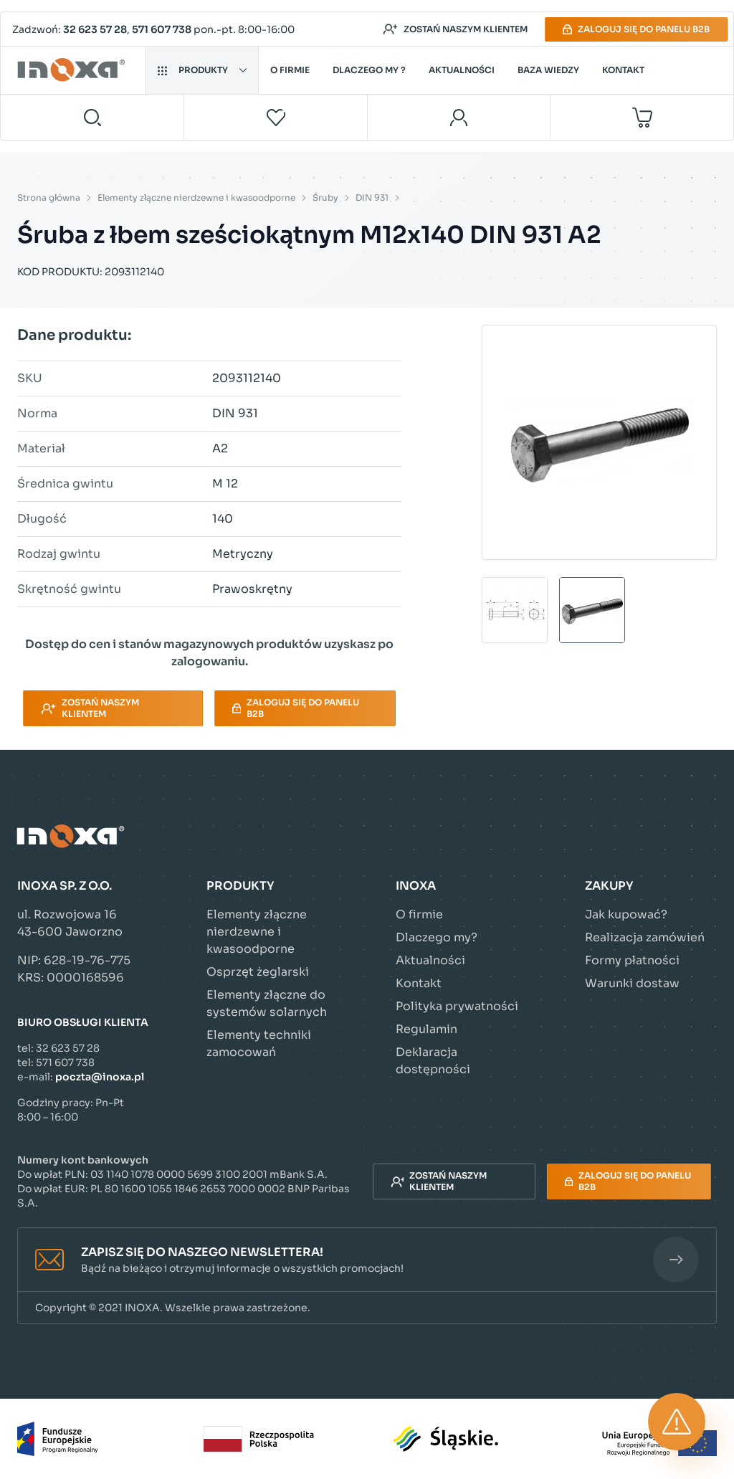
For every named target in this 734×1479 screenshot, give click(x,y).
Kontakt (623, 70)
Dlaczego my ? (369, 70)
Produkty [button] (202, 70)
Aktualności (462, 70)
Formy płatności (632, 960)
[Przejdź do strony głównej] (73, 70)
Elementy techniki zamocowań (258, 1043)
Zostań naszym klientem (455, 29)
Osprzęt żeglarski (257, 971)
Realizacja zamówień (645, 937)
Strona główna (48, 197)
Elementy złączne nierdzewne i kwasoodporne (196, 197)
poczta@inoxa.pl (99, 1076)
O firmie (290, 70)
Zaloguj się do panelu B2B (636, 29)
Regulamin (426, 1029)
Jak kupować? (626, 914)
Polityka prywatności (457, 1006)
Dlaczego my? (436, 937)
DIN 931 (372, 197)
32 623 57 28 (95, 29)
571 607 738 (161, 29)
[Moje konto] (459, 117)
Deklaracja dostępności (433, 1061)
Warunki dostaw (632, 983)
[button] (367, 1260)
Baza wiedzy (548, 70)
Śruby (325, 197)
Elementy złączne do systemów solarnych (266, 1003)
